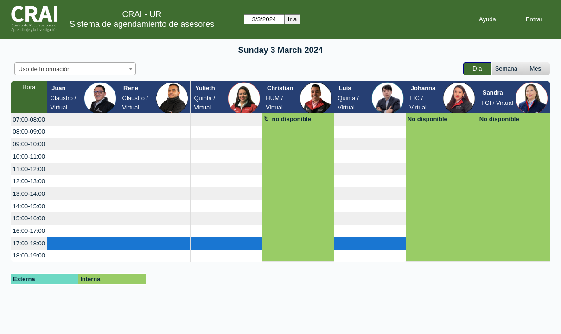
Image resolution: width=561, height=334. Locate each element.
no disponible (291, 119)
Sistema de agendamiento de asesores (142, 24)
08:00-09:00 (29, 131)
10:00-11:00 (29, 156)
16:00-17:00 (29, 230)
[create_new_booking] (83, 119)
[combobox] (75, 68)
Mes (536, 68)
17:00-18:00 (29, 243)
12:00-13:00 (29, 181)
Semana (506, 68)
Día (477, 68)
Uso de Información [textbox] (45, 68)
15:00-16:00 (29, 218)
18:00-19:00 (29, 255)
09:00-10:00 (29, 144)
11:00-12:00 (29, 169)
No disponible (427, 119)
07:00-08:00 (29, 119)
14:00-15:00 (29, 206)
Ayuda (487, 19)
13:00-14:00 (29, 193)
